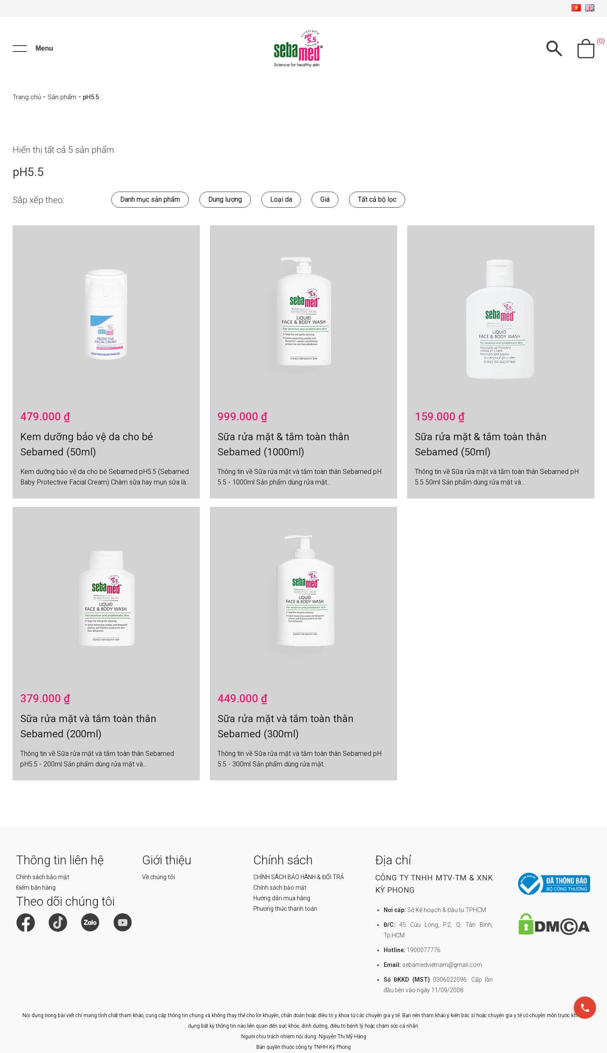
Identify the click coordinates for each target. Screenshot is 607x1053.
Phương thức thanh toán (285, 908)
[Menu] (33, 48)
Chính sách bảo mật (42, 877)
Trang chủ (27, 97)
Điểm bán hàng (36, 887)
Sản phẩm (62, 97)
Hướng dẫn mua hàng (281, 898)
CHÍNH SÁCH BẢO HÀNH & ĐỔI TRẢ (298, 877)
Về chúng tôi (158, 877)
